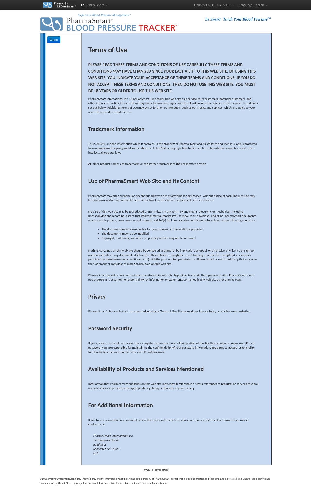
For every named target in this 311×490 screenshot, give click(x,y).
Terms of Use (161, 469)
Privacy (146, 469)
